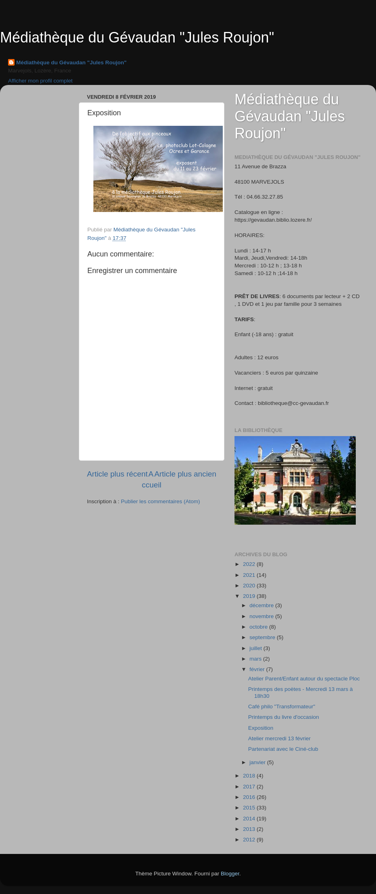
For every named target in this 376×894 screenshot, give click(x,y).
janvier (258, 762)
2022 (250, 564)
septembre (263, 637)
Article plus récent (117, 474)
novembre (262, 616)
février (257, 669)
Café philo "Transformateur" (281, 706)
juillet (256, 648)
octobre (259, 627)
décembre (262, 605)
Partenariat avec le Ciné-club (283, 749)
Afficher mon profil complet (40, 81)
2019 (250, 596)
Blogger (230, 874)
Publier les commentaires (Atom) (160, 501)
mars (256, 659)
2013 (250, 829)
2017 (250, 787)
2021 (250, 575)
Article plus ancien (185, 474)
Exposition (260, 728)
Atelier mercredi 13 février (279, 738)
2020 (250, 586)
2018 (250, 776)
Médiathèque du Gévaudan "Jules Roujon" (137, 37)
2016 (250, 797)
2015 (250, 808)
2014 (250, 819)
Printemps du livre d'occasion (283, 717)
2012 (250, 840)
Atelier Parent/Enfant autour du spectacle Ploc (304, 679)
